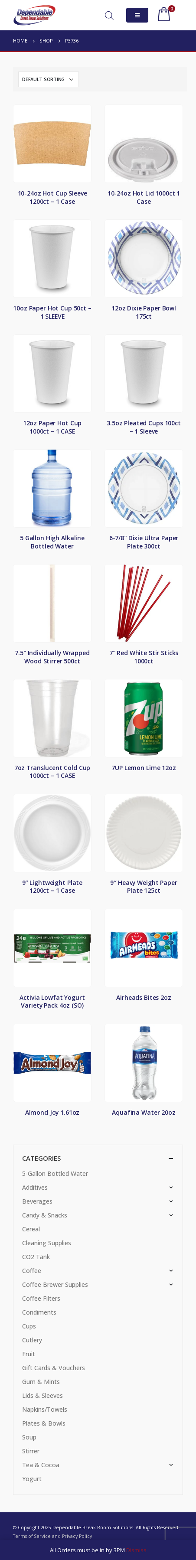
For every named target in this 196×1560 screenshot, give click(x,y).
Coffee (31, 1270)
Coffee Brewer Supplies (55, 1284)
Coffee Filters (41, 1298)
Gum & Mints (41, 1381)
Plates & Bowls (43, 1423)
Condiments (39, 1312)
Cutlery (32, 1340)
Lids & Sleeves (42, 1395)
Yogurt (32, 1479)
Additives (35, 1187)
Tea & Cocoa (40, 1465)
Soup (29, 1437)
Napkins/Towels (44, 1409)
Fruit (28, 1354)
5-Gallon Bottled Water (55, 1173)
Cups (29, 1326)
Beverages (37, 1201)
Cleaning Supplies (46, 1243)
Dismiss (136, 1550)
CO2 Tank (36, 1257)
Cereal (31, 1229)
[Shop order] (48, 79)
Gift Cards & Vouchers (53, 1368)
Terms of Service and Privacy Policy (52, 1536)
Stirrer (30, 1451)
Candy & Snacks (44, 1215)
